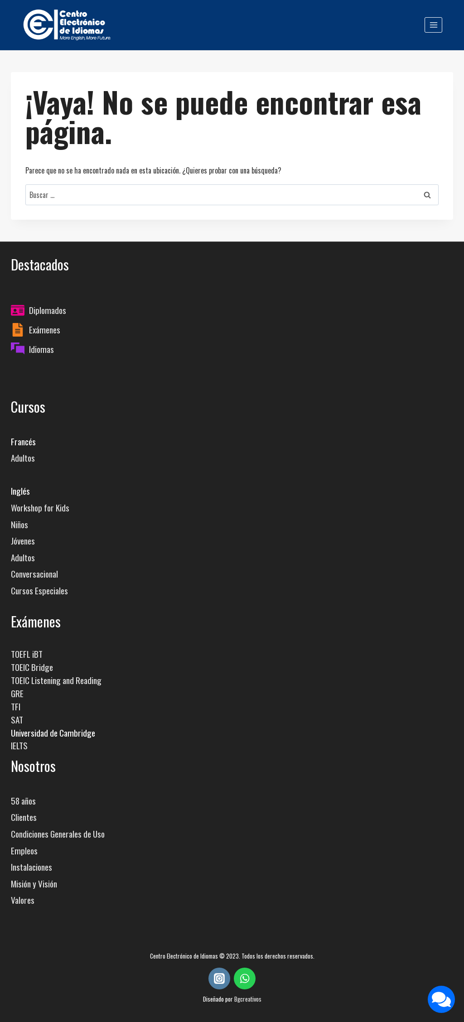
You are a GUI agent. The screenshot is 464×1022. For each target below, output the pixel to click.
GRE (17, 693)
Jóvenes (23, 540)
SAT (17, 719)
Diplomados (47, 310)
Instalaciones (31, 866)
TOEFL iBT (27, 653)
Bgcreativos (247, 998)
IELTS (19, 745)
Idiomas (41, 349)
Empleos (24, 850)
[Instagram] (219, 978)
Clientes (24, 817)
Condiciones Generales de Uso (58, 833)
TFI (15, 706)
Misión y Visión (34, 883)
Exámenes (44, 329)
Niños (19, 524)
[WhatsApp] (245, 978)
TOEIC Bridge (32, 667)
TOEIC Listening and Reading (56, 680)
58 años (23, 800)
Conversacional (34, 573)
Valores (22, 899)
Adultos (23, 457)
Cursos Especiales (39, 590)
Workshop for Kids (40, 507)
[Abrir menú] (433, 24)
